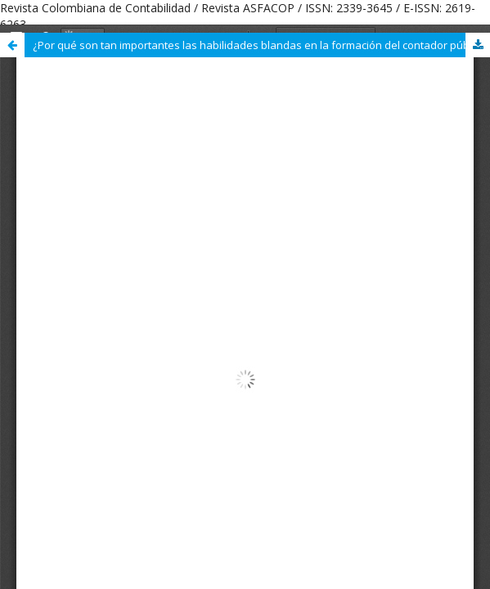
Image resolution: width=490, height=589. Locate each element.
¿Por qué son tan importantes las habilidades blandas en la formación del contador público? (261, 45)
